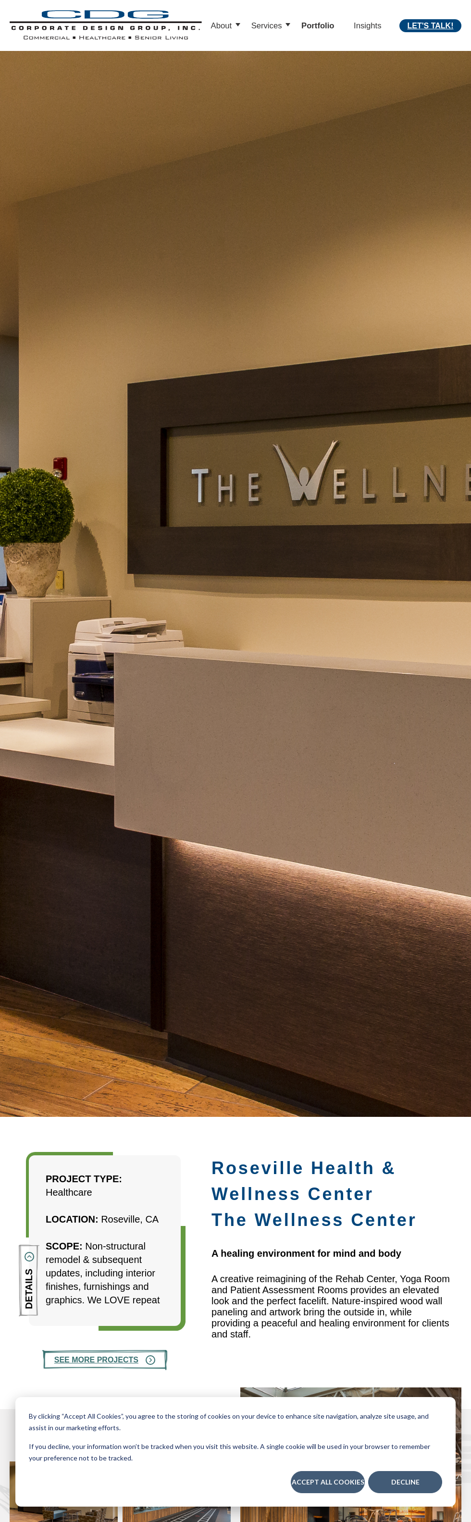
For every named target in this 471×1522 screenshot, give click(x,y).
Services (266, 25)
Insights (367, 25)
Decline (405, 1482)
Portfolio (317, 25)
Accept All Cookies (328, 1482)
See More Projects (96, 1360)
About (221, 25)
